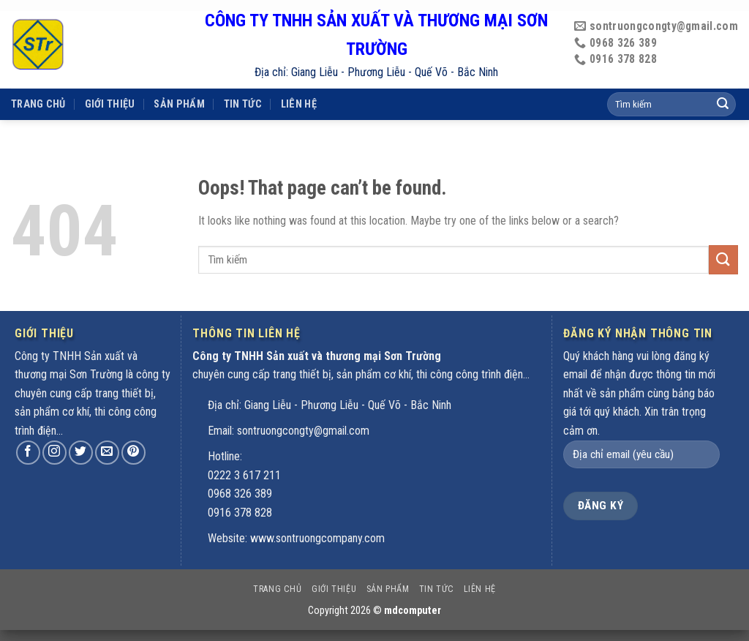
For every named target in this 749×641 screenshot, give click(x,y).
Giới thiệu (110, 84)
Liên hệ (299, 84)
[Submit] (723, 259)
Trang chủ (38, 84)
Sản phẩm (179, 84)
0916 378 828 (240, 513)
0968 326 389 (240, 494)
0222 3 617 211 (244, 475)
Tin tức (243, 84)
